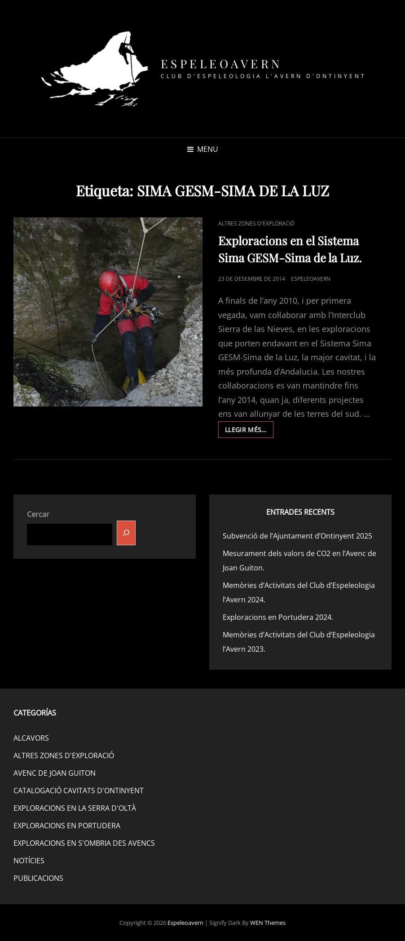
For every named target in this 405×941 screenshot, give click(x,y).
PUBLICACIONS (38, 878)
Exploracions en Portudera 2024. (278, 617)
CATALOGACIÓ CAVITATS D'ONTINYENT (78, 790)
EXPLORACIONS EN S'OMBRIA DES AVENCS (84, 843)
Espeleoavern (221, 63)
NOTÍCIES (28, 861)
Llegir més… (249, 431)
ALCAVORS (31, 738)
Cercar (38, 514)
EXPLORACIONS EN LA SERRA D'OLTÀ (74, 808)
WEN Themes (268, 923)
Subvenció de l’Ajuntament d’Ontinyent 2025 (297, 536)
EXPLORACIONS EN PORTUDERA (66, 826)
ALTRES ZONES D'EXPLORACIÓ (256, 223)
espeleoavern (310, 279)
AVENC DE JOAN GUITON (54, 773)
